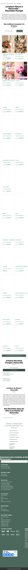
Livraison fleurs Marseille (14, 432)
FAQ (1, 507)
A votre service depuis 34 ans (6, 481)
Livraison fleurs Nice (13, 439)
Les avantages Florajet (5, 483)
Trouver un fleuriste (4, 498)
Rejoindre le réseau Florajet (6, 501)
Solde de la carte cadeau (5, 466)
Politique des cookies (5, 522)
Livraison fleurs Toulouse (14, 437)
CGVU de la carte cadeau (5, 468)
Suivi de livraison (4, 495)
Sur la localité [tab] (14, 367)
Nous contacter (4, 509)
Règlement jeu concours (5, 521)
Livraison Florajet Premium (6, 489)
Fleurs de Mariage (4, 475)
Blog (2, 500)
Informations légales (5, 516)
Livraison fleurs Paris (13, 430)
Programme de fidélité (5, 510)
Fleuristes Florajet (10, 3)
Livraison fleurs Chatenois (8, 417)
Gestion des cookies (4, 524)
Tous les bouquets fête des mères (14, 355)
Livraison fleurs (3, 3)
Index (2, 497)
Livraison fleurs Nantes (13, 441)
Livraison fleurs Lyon (13, 435)
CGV (2, 518)
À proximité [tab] (14, 370)
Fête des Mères (3, 474)
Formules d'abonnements (5, 484)
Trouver (19, 31)
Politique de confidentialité (6, 519)
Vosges (15, 3)
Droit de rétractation (4, 525)
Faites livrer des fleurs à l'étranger (7, 486)
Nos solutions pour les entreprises (7, 487)
